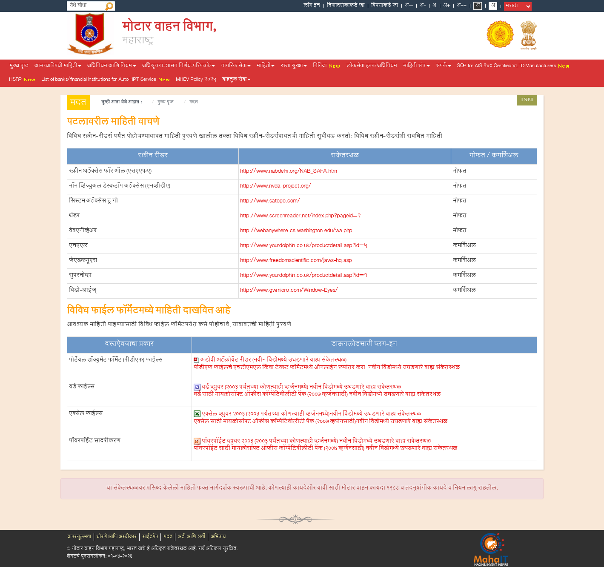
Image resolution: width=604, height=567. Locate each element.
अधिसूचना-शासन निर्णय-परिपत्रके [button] (178, 66)
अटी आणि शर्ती (191, 537)
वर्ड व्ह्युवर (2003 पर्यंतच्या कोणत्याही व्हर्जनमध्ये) (301, 387)
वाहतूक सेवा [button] (236, 79)
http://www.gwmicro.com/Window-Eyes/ (289, 291)
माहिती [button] (266, 66)
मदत (167, 537)
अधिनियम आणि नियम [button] (111, 66)
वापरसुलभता (79, 537)
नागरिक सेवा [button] (236, 66)
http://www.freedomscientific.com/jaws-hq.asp (296, 261)
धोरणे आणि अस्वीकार (117, 537)
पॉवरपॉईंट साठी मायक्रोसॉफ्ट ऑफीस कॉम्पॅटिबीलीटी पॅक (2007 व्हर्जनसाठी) (325, 449)
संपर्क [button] (443, 66)
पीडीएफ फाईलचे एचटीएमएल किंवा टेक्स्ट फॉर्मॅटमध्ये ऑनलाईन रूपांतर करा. (327, 368)
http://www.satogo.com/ (270, 202)
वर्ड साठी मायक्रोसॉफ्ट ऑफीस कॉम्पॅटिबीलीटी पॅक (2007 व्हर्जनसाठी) (317, 395)
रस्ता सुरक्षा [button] (294, 66)
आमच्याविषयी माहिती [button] (57, 66)
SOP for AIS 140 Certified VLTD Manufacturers (513, 66)
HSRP (22, 79)
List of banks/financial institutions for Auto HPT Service (106, 79)
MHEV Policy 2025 (196, 79)
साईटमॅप (150, 537)
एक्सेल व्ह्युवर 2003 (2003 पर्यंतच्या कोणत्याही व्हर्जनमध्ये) (311, 415)
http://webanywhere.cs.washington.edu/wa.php (296, 231)
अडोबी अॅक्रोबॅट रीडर (273, 361)
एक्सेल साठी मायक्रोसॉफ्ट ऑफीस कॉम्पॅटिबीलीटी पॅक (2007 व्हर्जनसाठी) (320, 422)
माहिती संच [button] (416, 66)
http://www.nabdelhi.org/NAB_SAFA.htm (288, 172)
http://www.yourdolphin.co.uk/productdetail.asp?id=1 (303, 276)
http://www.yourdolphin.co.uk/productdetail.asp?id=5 (303, 246)
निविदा (327, 66)
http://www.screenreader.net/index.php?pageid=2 (300, 216)
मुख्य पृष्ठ (19, 66)
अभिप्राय (218, 537)
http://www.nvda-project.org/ (275, 187)
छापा (527, 100)
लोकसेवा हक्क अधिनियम (371, 66)
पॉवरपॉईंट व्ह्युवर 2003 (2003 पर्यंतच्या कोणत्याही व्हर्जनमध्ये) (316, 441)
